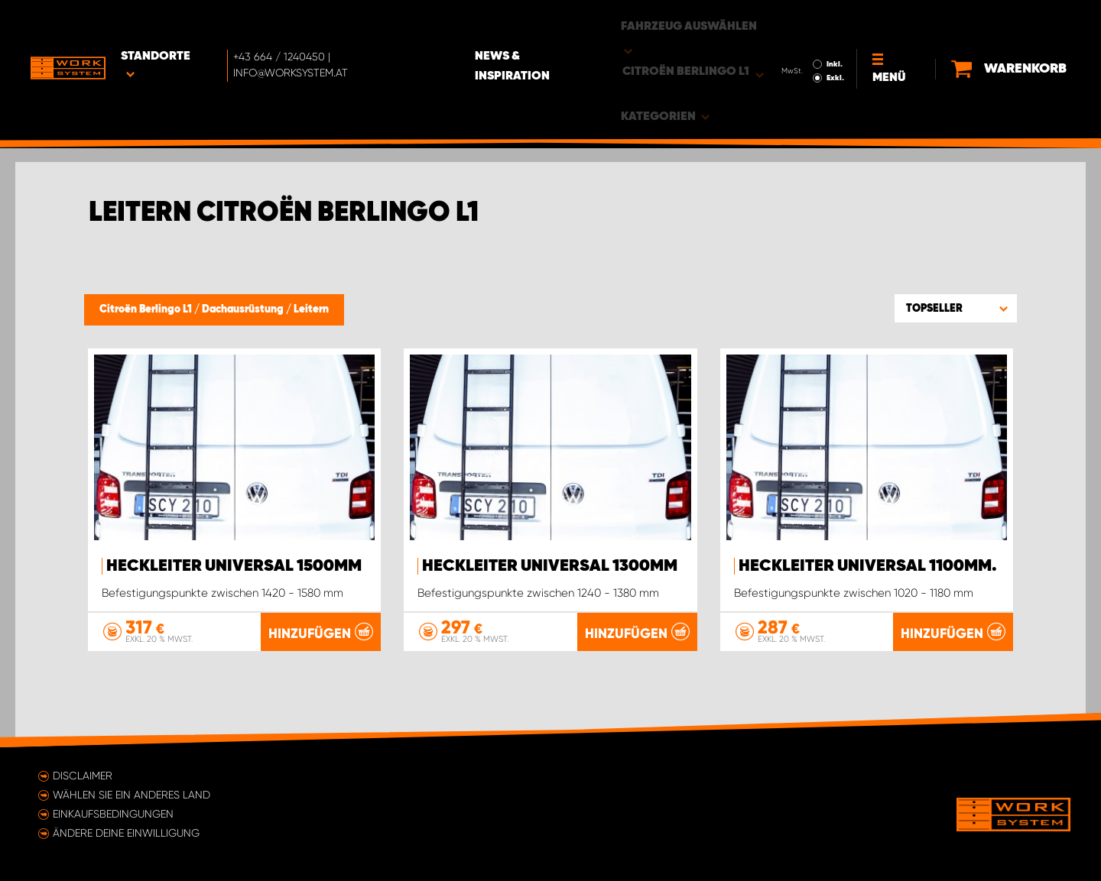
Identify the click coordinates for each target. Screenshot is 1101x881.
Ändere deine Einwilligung (126, 833)
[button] (956, 308)
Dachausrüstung (244, 309)
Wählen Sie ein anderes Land (131, 795)
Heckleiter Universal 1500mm (234, 566)
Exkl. (830, 35)
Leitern (311, 309)
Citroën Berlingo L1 (146, 309)
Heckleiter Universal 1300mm (549, 566)
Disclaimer (82, 775)
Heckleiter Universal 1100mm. (868, 566)
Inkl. (829, 21)
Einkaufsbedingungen (113, 814)
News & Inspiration (543, 24)
